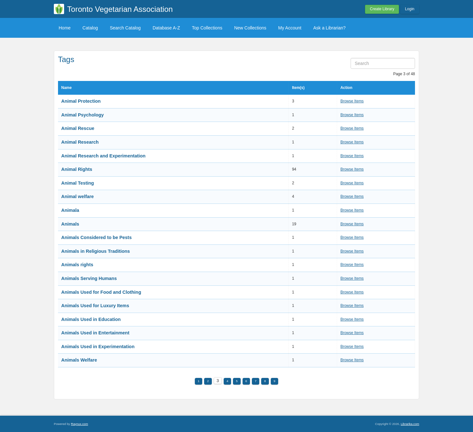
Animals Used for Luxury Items (95, 305)
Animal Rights (76, 169)
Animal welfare (77, 196)
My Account (289, 27)
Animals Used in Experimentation (98, 346)
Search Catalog (125, 27)
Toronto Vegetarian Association (120, 9)
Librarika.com (410, 424)
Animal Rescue (77, 128)
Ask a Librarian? (329, 27)
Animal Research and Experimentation (103, 155)
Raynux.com (79, 424)
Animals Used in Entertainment (95, 332)
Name (66, 87)
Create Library (382, 9)
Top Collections (207, 27)
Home (65, 27)
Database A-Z (166, 27)
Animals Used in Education (91, 319)
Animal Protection (81, 101)
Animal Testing (77, 183)
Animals (70, 224)
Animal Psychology (82, 114)
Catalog (90, 27)
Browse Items (352, 101)
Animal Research (80, 142)
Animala (70, 210)
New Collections (250, 27)
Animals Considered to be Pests (96, 237)
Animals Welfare (79, 360)
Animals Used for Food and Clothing (101, 292)
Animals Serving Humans (89, 278)
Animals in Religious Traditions (95, 251)
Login (409, 9)
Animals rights (77, 264)
